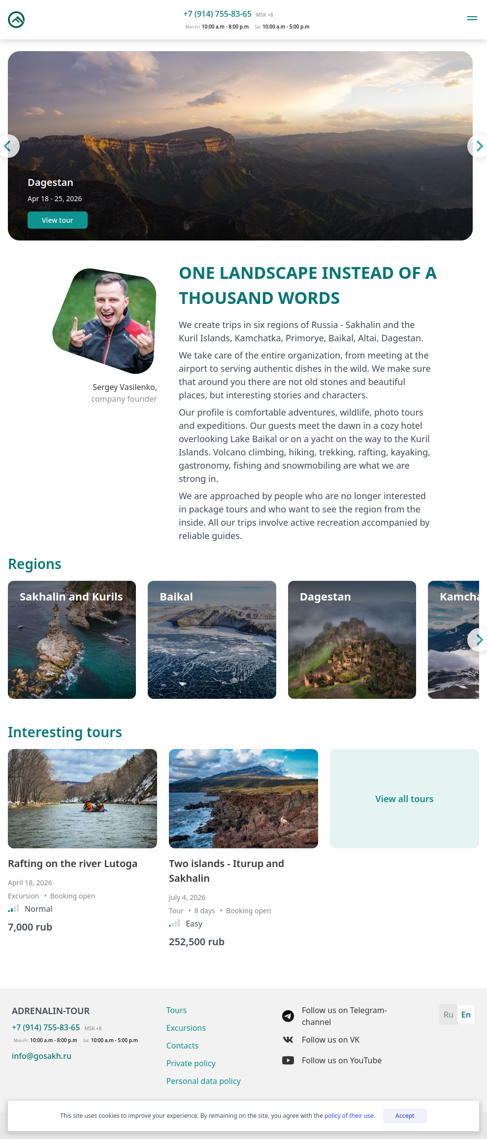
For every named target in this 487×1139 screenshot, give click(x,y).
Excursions (186, 1027)
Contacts (182, 1045)
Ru (449, 1014)
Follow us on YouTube (332, 1060)
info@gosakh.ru (41, 1056)
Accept (405, 1115)
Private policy (191, 1063)
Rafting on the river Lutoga (73, 863)
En (466, 1014)
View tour (57, 220)
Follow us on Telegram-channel (334, 1016)
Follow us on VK (320, 1040)
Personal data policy (203, 1081)
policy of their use (349, 1115)
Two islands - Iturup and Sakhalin (226, 871)
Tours (176, 1010)
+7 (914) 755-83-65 (217, 14)
